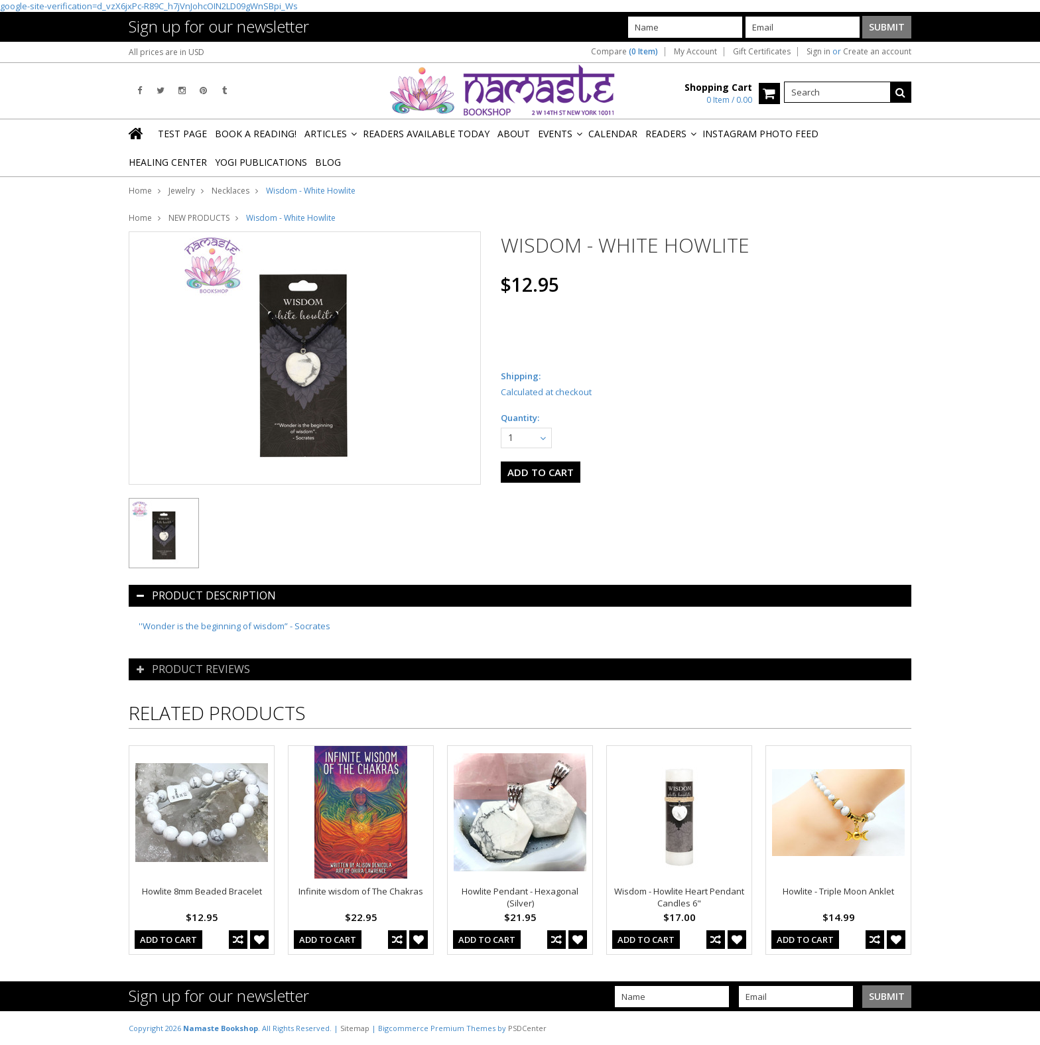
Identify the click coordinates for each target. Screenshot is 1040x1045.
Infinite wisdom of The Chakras (360, 891)
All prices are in (166, 52)
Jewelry (181, 190)
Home (140, 190)
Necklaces (230, 190)
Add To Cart (168, 940)
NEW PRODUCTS (198, 217)
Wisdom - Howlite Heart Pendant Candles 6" (679, 897)
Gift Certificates (762, 51)
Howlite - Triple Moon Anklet (838, 891)
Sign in (818, 51)
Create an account (877, 51)
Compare (624, 51)
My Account (695, 51)
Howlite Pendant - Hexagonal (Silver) (520, 897)
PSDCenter (527, 1028)
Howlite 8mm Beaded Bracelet (202, 891)
